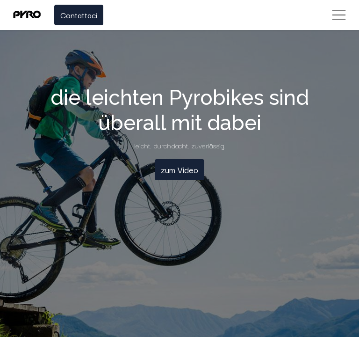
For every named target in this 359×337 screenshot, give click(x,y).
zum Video (179, 169)
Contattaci (78, 14)
